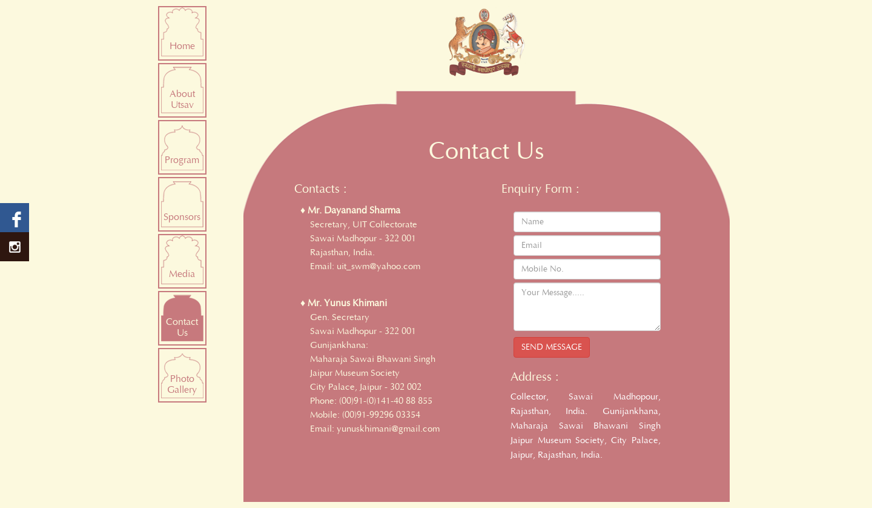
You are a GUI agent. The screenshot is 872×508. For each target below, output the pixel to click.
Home (182, 46)
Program (182, 160)
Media (182, 274)
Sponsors (182, 217)
